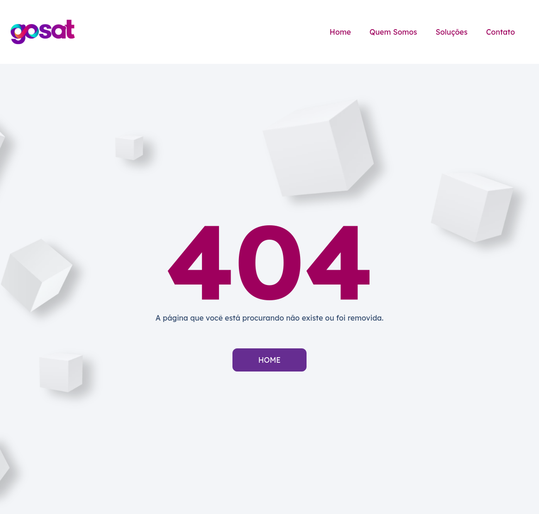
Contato (500, 32)
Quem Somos (393, 32)
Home (340, 32)
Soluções (452, 32)
